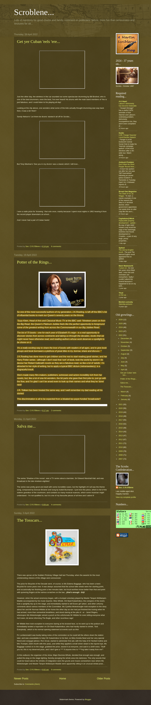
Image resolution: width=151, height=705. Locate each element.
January (124, 399)
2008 (121, 455)
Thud (121, 293)
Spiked (122, 248)
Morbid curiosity (126, 302)
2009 (121, 451)
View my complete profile (126, 497)
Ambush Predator (126, 162)
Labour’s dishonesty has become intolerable (128, 105)
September (125, 350)
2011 (121, 443)
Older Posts (103, 678)
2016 (121, 424)
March (123, 392)
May (123, 366)
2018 (121, 416)
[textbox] (62, 619)
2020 (121, 408)
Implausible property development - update (127, 222)
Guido (121, 133)
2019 (121, 412)
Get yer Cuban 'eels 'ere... (38, 41)
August (124, 354)
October (124, 346)
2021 (121, 404)
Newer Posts (21, 678)
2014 (121, 432)
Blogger (88, 699)
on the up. (123, 295)
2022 (121, 335)
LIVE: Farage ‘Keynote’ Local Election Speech (127, 136)
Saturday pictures (126, 304)
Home (62, 678)
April (123, 369)
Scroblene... (34, 12)
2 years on (123, 268)
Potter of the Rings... (34, 262)
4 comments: (56, 505)
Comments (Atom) (32, 684)
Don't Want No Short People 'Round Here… (127, 165)
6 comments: (56, 246)
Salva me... (26, 426)
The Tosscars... (29, 520)
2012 (121, 439)
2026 (121, 320)
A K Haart (123, 101)
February (125, 396)
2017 (121, 420)
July (122, 358)
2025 (121, 323)
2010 (121, 447)
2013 (121, 435)
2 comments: (56, 410)
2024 (121, 327)
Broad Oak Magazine (128, 191)
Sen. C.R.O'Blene (126, 487)
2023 (121, 331)
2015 (121, 428)
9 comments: (56, 670)
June (123, 362)
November (125, 342)
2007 (121, 459)
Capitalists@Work (126, 218)
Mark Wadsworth (126, 266)
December (125, 338)
